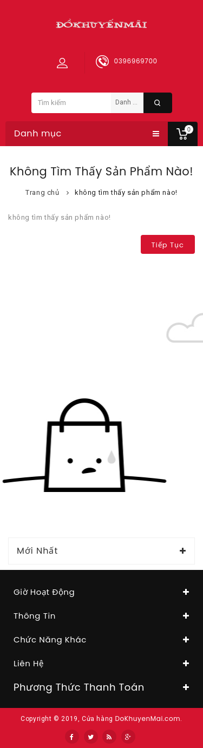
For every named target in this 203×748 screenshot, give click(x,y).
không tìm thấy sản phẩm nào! (126, 192)
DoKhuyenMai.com (147, 718)
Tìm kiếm (157, 103)
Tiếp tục (168, 245)
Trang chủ (42, 192)
